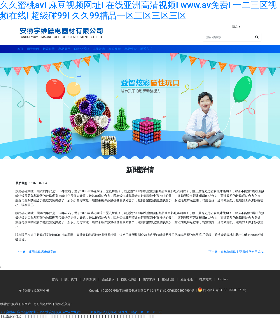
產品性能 (130, 49)
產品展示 (64, 49)
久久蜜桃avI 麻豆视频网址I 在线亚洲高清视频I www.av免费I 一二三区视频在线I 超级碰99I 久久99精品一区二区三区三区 (138, 10)
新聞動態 (48, 49)
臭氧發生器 (41, 290)
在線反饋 (114, 49)
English (223, 279)
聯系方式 (146, 49)
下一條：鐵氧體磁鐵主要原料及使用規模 (236, 252)
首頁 (20, 49)
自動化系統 (81, 49)
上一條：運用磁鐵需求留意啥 (36, 252)
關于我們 (33, 49)
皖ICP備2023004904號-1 (180, 290)
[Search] (228, 37)
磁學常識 (99, 49)
